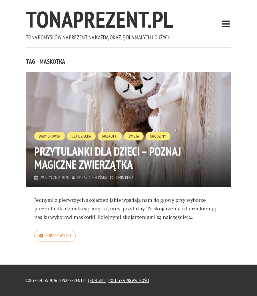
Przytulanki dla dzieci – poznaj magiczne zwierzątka (107, 158)
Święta (133, 136)
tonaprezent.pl (99, 19)
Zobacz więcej (58, 235)
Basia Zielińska (94, 177)
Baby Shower (49, 136)
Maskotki (109, 136)
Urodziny (158, 136)
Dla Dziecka (81, 136)
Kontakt (98, 280)
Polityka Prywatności (129, 280)
